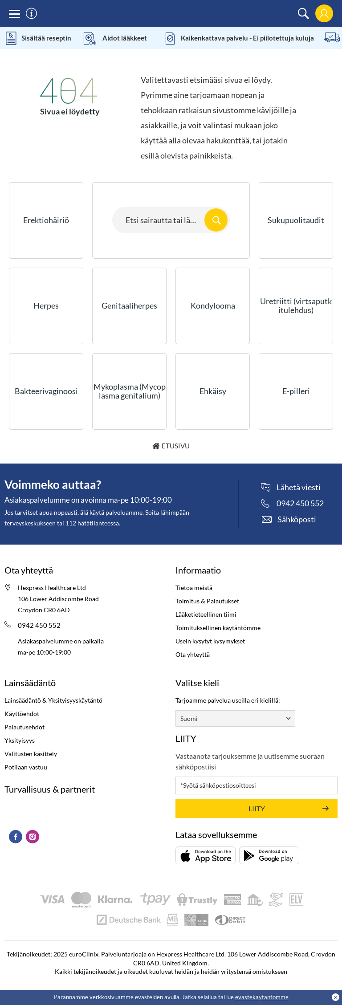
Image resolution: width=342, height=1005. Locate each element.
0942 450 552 (39, 625)
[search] (303, 13)
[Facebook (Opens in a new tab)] (15, 836)
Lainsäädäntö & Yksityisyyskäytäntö (53, 700)
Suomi (189, 718)
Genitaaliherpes (129, 305)
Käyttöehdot (21, 713)
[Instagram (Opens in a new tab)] (32, 836)
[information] (31, 13)
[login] (324, 13)
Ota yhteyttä (192, 654)
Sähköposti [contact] (296, 519)
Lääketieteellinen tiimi (205, 614)
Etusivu (176, 446)
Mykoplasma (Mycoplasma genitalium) (130, 391)
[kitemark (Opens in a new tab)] (4, 806)
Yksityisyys (19, 740)
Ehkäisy (213, 391)
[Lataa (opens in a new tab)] (205, 855)
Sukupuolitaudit (296, 220)
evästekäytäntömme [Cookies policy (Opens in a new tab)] (262, 997)
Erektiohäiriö (46, 220)
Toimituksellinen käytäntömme (218, 627)
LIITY (256, 808)
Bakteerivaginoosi (46, 391)
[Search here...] (171, 220)
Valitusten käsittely (30, 753)
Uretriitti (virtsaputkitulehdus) (296, 305)
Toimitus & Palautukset (207, 601)
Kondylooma (213, 305)
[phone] (292, 503)
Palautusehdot (24, 727)
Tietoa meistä (193, 587)
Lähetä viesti (299, 487)
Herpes (46, 305)
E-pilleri (296, 391)
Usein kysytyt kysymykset (210, 641)
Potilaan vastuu (25, 767)
